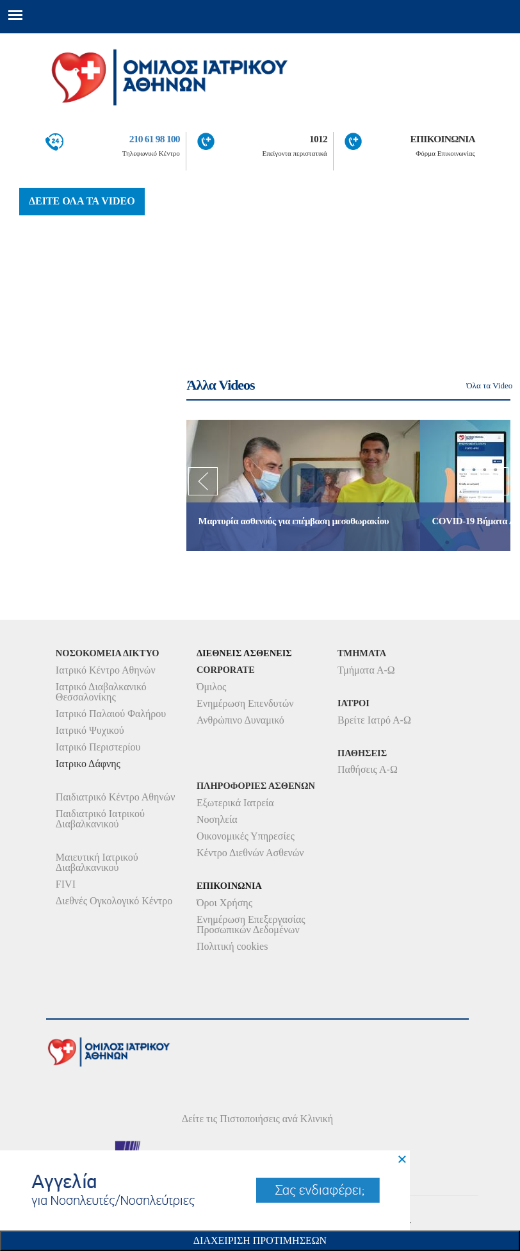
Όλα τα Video (489, 385)
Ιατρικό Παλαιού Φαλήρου (111, 713)
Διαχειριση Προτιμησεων (260, 1240)
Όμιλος (212, 686)
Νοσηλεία (217, 819)
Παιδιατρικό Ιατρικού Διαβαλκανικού (100, 818)
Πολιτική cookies (232, 946)
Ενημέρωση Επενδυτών (245, 703)
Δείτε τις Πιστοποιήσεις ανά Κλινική (258, 1118)
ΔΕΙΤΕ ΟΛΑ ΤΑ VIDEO (82, 200)
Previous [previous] (203, 485)
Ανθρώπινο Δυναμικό (240, 720)
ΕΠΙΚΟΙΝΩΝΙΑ (442, 138)
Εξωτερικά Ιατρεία (235, 802)
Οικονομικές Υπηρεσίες (246, 836)
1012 (318, 138)
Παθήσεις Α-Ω (367, 769)
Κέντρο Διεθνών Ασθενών (250, 852)
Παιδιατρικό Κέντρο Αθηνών (115, 796)
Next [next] (493, 485)
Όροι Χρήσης (224, 902)
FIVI (66, 884)
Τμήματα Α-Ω (366, 670)
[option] (303, 485)
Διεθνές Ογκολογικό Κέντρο (114, 900)
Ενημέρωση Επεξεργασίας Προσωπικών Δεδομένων (251, 924)
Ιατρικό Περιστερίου (98, 746)
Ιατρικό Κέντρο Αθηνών (106, 670)
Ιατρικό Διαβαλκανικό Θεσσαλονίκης (101, 691)
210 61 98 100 (154, 138)
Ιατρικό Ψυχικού (90, 730)
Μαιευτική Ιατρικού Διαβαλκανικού (97, 862)
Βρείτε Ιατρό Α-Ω (374, 720)
